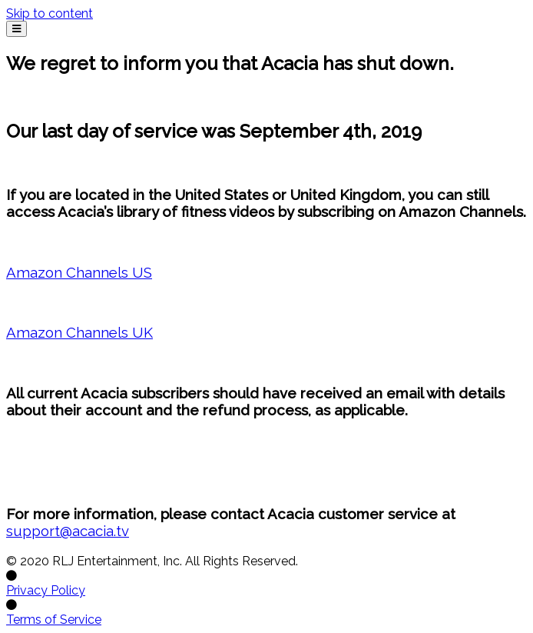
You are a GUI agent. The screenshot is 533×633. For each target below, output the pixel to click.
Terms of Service (53, 619)
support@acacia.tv (67, 530)
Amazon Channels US (79, 272)
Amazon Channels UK (79, 332)
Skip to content (49, 13)
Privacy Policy (45, 590)
